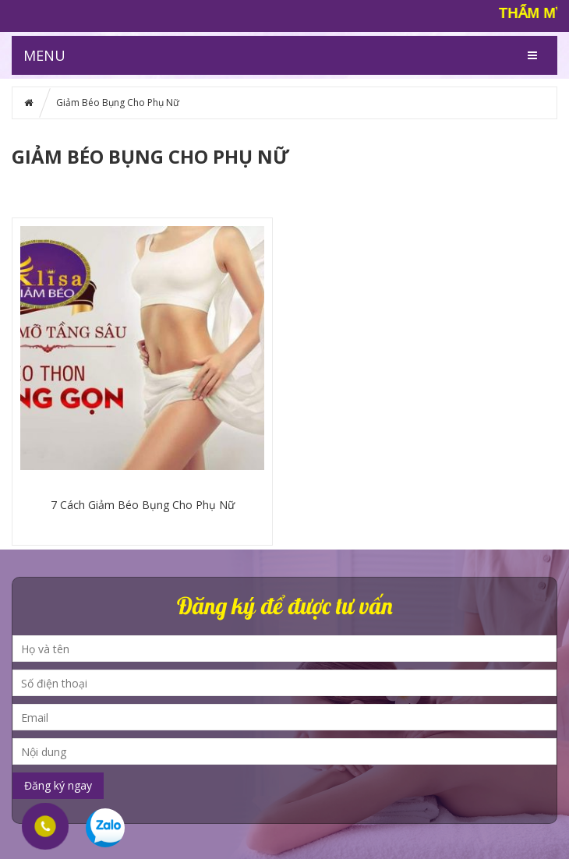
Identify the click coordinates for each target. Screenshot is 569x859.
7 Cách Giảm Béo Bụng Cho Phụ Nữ (143, 504)
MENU (44, 55)
